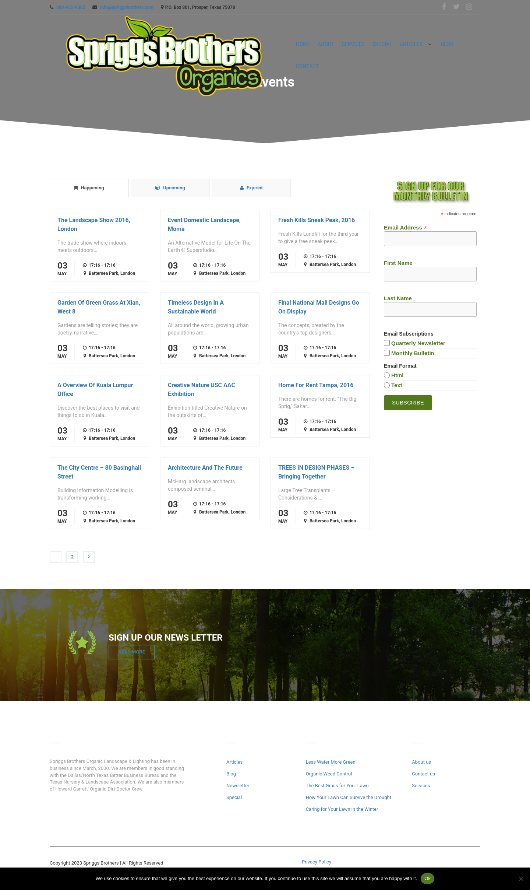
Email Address (405, 227)
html (397, 375)
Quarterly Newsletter (418, 343)
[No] (520, 878)
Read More (132, 652)
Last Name (398, 298)
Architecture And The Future (205, 467)
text (396, 385)
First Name (398, 263)
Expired (251, 187)
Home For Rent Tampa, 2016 (315, 385)
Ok (427, 878)
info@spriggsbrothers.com (126, 7)
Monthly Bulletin (412, 353)
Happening (89, 187)
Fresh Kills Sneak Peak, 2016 (316, 220)
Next (89, 557)
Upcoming (170, 187)
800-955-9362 (70, 7)
